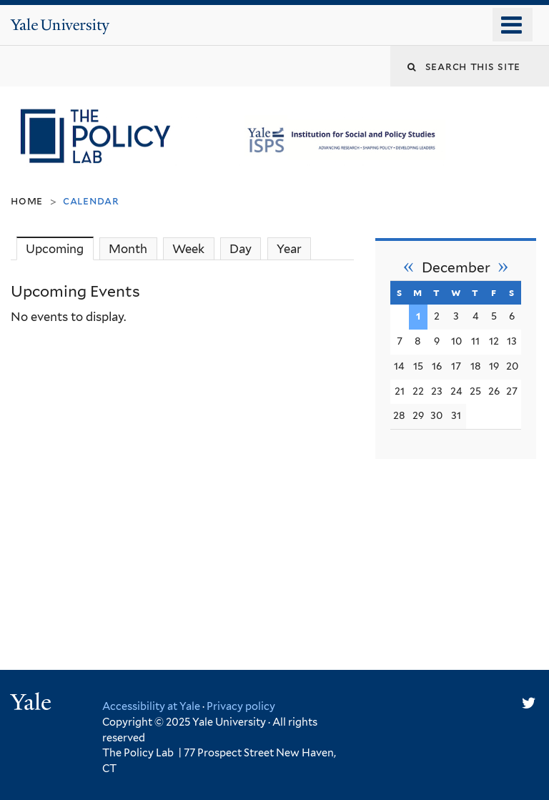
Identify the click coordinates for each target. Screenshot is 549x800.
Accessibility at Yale (151, 706)
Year (289, 249)
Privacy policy (241, 706)
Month (128, 249)
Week (188, 249)
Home (27, 200)
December (456, 268)
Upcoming (59, 248)
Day (240, 249)
